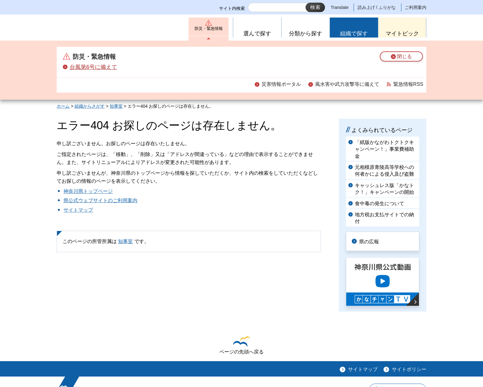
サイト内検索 (232, 8)
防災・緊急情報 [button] (208, 30)
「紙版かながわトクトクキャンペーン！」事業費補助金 (384, 149)
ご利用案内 (415, 7)
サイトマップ (78, 210)
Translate (340, 7)
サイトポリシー (409, 368)
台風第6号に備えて (93, 67)
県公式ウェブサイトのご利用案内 (100, 200)
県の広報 (371, 241)
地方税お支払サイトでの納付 (384, 218)
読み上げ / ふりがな (377, 7)
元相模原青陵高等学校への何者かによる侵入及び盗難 (384, 171)
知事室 (116, 106)
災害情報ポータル (281, 84)
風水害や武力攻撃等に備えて (347, 84)
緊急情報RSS (408, 84)
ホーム (63, 106)
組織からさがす (90, 106)
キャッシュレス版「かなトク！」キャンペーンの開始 (384, 189)
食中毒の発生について (379, 203)
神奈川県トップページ (88, 191)
